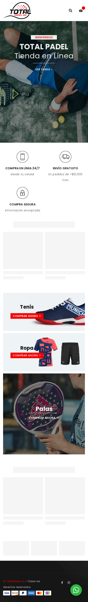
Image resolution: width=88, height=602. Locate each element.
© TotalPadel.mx (13, 581)
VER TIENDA (44, 67)
